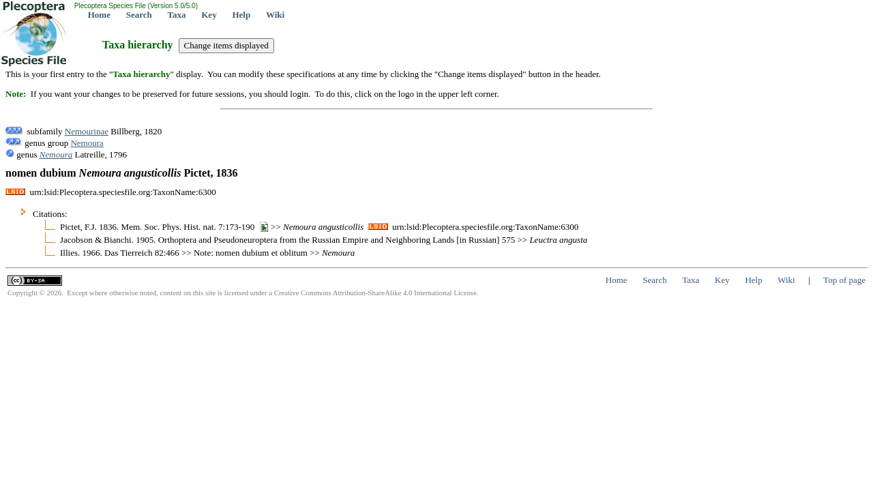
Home (99, 15)
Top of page (844, 280)
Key (208, 15)
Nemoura (86, 143)
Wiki (275, 15)
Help (241, 15)
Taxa (177, 15)
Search (139, 15)
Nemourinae (86, 131)
